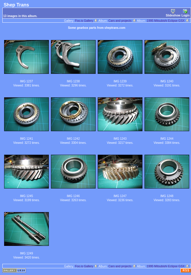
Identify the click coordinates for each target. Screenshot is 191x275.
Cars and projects (122, 20)
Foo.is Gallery (86, 20)
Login (186, 13)
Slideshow (173, 13)
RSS (186, 270)
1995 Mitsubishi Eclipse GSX (168, 20)
